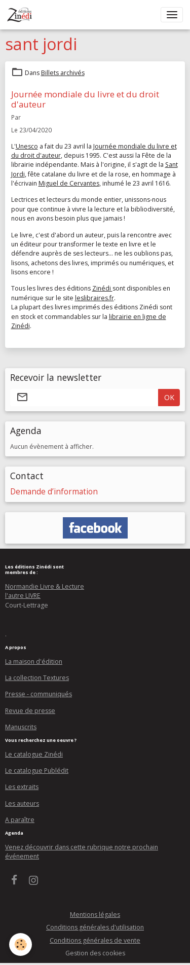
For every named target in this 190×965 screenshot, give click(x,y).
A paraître (19, 819)
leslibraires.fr (94, 298)
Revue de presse (30, 710)
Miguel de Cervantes (69, 183)
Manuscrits (20, 727)
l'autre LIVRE (23, 595)
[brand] (21, 14)
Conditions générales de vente (95, 940)
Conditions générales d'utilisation (95, 927)
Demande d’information (54, 491)
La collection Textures (37, 677)
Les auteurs (22, 803)
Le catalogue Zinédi (34, 754)
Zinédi (102, 288)
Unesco (27, 146)
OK (169, 397)
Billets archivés (63, 72)
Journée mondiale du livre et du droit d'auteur (85, 99)
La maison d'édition (33, 661)
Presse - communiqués (38, 694)
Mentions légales (95, 914)
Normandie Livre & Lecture (44, 586)
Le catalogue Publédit (36, 770)
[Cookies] (20, 944)
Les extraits (22, 786)
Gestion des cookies (95, 953)
